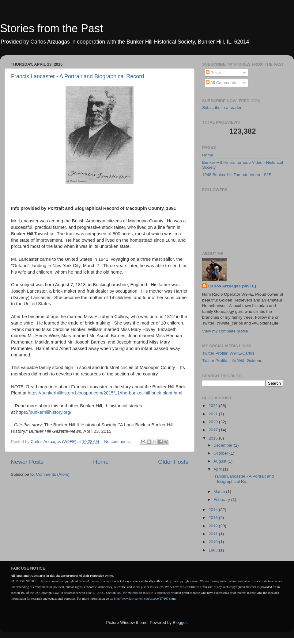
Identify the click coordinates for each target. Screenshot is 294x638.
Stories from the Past (51, 28)
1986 (214, 550)
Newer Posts (27, 462)
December (223, 445)
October (221, 453)
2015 (214, 438)
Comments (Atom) (53, 474)
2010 (214, 542)
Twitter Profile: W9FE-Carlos (228, 353)
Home (100, 462)
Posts (213, 72)
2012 (214, 526)
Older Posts (173, 462)
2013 (214, 517)
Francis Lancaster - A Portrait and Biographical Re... (243, 478)
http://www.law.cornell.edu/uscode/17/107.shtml (145, 598)
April (218, 469)
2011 (214, 534)
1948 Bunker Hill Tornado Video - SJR (237, 174)
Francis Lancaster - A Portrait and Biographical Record (77, 76)
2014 (214, 509)
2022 (214, 405)
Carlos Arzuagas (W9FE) (232, 286)
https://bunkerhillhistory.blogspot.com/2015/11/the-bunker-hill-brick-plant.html (105, 392)
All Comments (221, 82)
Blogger (180, 622)
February (222, 499)
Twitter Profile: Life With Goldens (232, 360)
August (220, 461)
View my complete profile (225, 331)
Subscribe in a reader (221, 107)
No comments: (118, 441)
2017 (214, 430)
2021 (214, 414)
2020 (214, 422)
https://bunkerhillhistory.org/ (43, 412)
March (219, 491)
